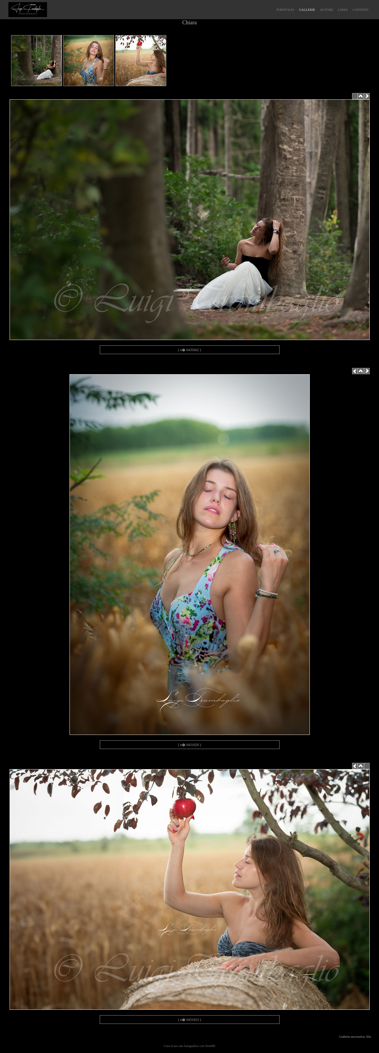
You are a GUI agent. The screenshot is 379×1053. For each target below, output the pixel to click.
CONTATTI (361, 9)
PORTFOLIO (285, 9)
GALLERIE (307, 9)
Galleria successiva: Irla (355, 1036)
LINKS (343, 9)
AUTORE (326, 9)
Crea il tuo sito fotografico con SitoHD (189, 1046)
